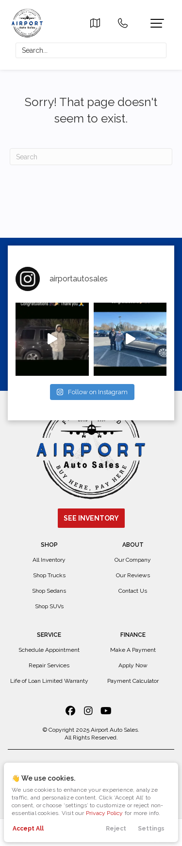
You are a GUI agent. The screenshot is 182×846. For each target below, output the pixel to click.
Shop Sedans (49, 590)
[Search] (91, 156)
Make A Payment (133, 649)
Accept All (28, 828)
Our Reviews (133, 575)
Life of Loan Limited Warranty (49, 680)
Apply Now (133, 665)
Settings (151, 828)
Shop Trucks (49, 575)
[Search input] (91, 50)
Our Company (133, 559)
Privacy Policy (104, 813)
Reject (116, 828)
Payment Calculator (133, 680)
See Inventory (91, 518)
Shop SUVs (49, 606)
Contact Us (132, 590)
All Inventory (49, 559)
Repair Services (49, 665)
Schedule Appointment (49, 649)
